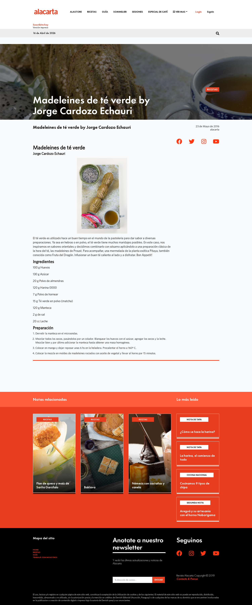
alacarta (214, 128)
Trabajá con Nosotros (45, 557)
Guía (105, 11)
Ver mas (179, 11)
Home (35, 549)
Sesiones (137, 11)
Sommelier (120, 11)
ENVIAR (158, 579)
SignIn (210, 11)
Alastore (76, 11)
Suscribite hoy (40, 25)
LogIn (198, 11)
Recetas (92, 11)
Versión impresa (40, 27)
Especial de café (158, 11)
